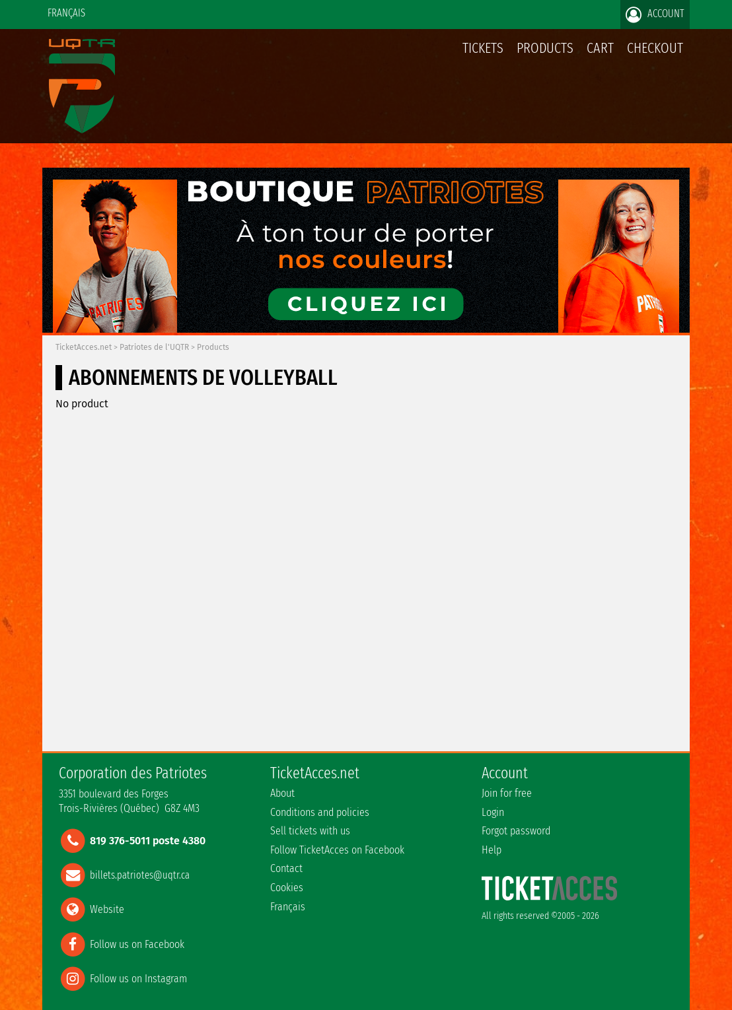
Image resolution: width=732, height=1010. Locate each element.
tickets (482, 48)
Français (66, 13)
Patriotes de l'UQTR (154, 347)
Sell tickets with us (310, 831)
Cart (600, 55)
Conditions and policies (319, 812)
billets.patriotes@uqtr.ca (140, 875)
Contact (286, 868)
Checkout (655, 48)
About (282, 793)
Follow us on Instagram (138, 978)
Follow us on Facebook (137, 943)
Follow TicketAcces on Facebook (337, 850)
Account (655, 14)
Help (491, 850)
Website (107, 909)
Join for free (507, 793)
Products (545, 48)
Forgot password (516, 831)
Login (493, 812)
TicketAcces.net (83, 347)
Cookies (286, 887)
